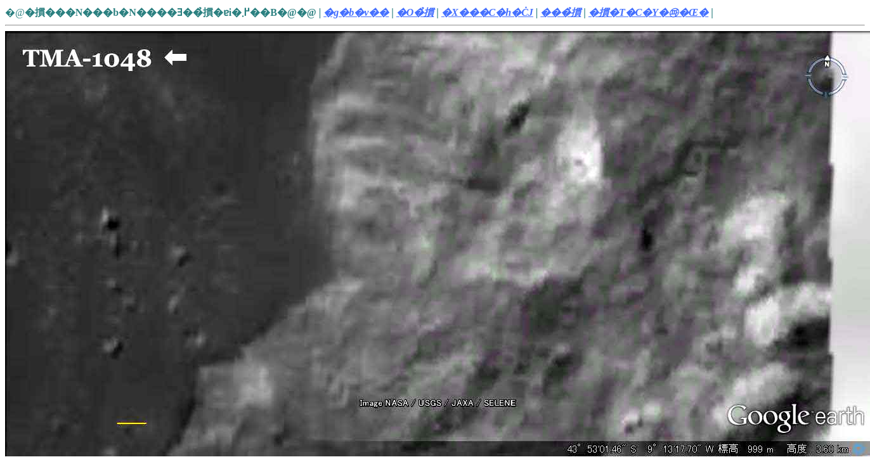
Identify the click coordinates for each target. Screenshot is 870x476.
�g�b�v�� (356, 12)
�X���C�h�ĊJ (487, 12)
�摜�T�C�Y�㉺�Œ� (648, 12)
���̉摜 (560, 12)
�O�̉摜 (415, 12)
